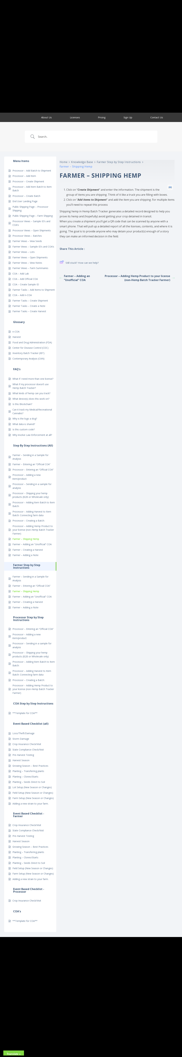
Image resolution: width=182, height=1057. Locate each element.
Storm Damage (20, 738)
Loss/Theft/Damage (23, 733)
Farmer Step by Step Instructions (119, 162)
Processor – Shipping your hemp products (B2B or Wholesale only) (30, 495)
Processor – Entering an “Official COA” (33, 469)
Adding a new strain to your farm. (30, 803)
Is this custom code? (23, 429)
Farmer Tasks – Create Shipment (30, 300)
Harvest (16, 336)
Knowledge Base (82, 162)
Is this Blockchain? (22, 404)
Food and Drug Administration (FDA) (32, 342)
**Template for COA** (24, 713)
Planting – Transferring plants (28, 771)
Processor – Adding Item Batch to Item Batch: (33, 504)
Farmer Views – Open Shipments (30, 257)
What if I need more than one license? (32, 378)
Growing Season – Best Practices (30, 765)
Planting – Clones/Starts (25, 776)
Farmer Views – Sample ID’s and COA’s (33, 246)
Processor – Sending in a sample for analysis (31, 485)
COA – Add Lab (20, 273)
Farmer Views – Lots (23, 252)
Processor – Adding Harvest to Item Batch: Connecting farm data (31, 513)
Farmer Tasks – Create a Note (28, 306)
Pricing (102, 117)
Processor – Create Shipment (28, 181)
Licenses (75, 117)
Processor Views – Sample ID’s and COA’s (31, 223)
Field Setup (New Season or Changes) (32, 792)
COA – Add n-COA (22, 295)
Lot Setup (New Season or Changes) (32, 787)
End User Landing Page (24, 201)
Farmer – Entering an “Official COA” (31, 464)
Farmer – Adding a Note (25, 555)
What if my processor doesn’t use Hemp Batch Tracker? (30, 386)
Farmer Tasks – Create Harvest (29, 311)
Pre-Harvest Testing (23, 754)
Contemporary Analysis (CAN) (28, 358)
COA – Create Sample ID (25, 284)
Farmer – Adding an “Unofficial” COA (32, 544)
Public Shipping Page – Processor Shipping (30, 208)
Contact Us (156, 117)
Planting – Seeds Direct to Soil (28, 782)
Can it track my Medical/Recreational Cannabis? (32, 411)
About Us (46, 117)
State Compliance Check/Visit (28, 749)
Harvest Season (20, 760)
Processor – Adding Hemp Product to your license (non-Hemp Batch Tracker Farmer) (33, 529)
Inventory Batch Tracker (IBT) (28, 353)
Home (63, 162)
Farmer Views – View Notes (27, 262)
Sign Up (128, 117)
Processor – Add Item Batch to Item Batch (32, 188)
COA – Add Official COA (25, 278)
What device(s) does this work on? (30, 398)
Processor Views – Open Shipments (31, 230)
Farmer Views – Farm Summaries (30, 268)
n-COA (15, 331)
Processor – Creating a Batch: (28, 520)
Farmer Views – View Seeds (27, 241)
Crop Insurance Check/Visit (26, 744)
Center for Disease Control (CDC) (30, 347)
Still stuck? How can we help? (79, 263)
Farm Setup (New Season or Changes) (33, 798)
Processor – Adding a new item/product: (26, 476)
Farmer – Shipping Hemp (25, 538)
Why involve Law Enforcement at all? (32, 434)
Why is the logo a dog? (24, 418)
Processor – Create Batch (26, 196)
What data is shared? (23, 424)
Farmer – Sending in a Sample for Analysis (30, 457)
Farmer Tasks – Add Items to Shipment (33, 289)
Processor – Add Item (24, 176)
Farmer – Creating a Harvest (27, 549)
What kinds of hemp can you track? (31, 393)
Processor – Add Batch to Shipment (31, 170)
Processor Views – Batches (27, 235)
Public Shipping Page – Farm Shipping (32, 215)
